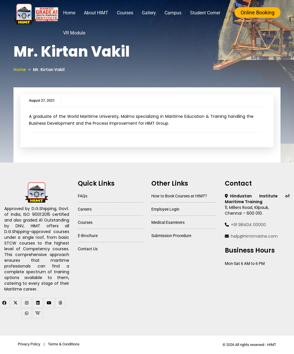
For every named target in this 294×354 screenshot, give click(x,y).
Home (73, 13)
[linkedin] (38, 303)
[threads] (60, 303)
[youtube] (49, 303)
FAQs (82, 196)
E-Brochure (88, 235)
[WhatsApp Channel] (27, 313)
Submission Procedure (171, 235)
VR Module (78, 33)
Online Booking (257, 12)
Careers (85, 209)
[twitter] (15, 303)
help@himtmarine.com (254, 236)
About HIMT (99, 13)
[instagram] (27, 303)
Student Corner (209, 13)
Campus (176, 13)
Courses (128, 13)
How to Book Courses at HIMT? (179, 196)
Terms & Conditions (64, 344)
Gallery (152, 13)
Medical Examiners (168, 222)
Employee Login (165, 209)
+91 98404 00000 (248, 225)
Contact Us (88, 249)
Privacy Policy (29, 344)
